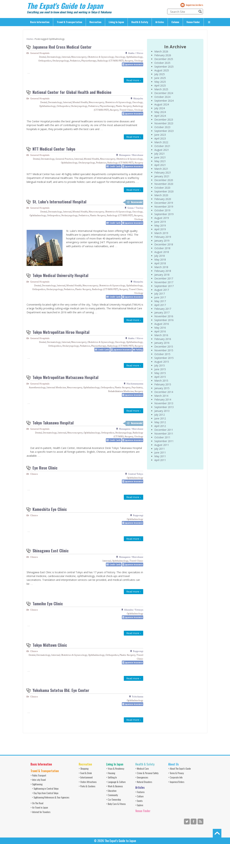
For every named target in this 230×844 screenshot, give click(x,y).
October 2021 (162, 146)
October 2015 (162, 354)
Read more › (133, 80)
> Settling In (111, 777)
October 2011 (162, 437)
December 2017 (163, 278)
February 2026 (162, 55)
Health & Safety (139, 22)
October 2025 (162, 62)
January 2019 (161, 240)
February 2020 (162, 199)
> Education (111, 790)
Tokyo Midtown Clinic (50, 645)
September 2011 (164, 441)
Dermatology (54, 56)
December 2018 (163, 244)
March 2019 (161, 233)
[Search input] (183, 11)
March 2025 (161, 89)
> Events (138, 801)
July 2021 (159, 153)
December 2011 (163, 429)
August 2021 (161, 150)
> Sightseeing (36, 784)
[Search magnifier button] (200, 11)
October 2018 (162, 248)
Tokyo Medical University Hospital (60, 275)
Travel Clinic (126, 109)
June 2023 (160, 134)
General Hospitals (39, 53)
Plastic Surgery (124, 106)
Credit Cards (115, 166)
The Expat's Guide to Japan (65, 5)
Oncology (120, 56)
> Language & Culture (116, 782)
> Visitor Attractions (87, 782)
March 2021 (161, 168)
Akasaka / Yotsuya (133, 609)
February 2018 (162, 271)
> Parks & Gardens (87, 786)
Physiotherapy (88, 60)
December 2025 (163, 59)
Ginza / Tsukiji (135, 207)
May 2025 (160, 81)
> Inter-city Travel (38, 779)
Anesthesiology (37, 387)
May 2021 (160, 161)
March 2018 (161, 267)
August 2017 (161, 289)
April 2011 (160, 460)
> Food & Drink (85, 773)
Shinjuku (138, 98)
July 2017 (159, 293)
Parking (139, 349)
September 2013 (164, 407)
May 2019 (160, 225)
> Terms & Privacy (176, 773)
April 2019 (160, 229)
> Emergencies (141, 777)
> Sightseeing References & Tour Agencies (50, 797)
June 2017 (160, 297)
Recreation (95, 22)
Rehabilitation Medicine (121, 391)
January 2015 (161, 388)
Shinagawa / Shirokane (131, 155)
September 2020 (164, 191)
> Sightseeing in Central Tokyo (45, 788)
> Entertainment (86, 777)
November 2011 (163, 433)
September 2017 (164, 286)
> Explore (139, 805)
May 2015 (160, 373)
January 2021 (161, 176)
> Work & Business (114, 786)
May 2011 (160, 456)
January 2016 (161, 342)
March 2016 (161, 335)
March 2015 (161, 380)
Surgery (129, 60)
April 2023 (160, 138)
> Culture (139, 796)
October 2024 (162, 97)
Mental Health (80, 102)
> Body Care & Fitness (116, 804)
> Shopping (83, 768)
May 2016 (160, 327)
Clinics (34, 474)
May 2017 (160, 301)
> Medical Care (142, 768)
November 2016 (163, 316)
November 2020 (163, 184)
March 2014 (161, 395)
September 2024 (164, 100)
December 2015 (163, 346)
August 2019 (161, 218)
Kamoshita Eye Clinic (50, 509)
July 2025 (159, 74)
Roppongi (138, 515)
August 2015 (161, 361)
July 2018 (159, 255)
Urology (138, 60)
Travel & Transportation (69, 22)
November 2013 (163, 403)
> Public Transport (38, 775)
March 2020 (161, 195)
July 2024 (159, 108)
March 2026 (161, 51)
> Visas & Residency (115, 768)
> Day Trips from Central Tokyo (45, 793)
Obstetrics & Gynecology (101, 56)
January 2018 (161, 274)
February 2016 (162, 339)
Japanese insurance (134, 64)
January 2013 (161, 411)
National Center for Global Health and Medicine (72, 92)
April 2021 (160, 165)
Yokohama (137, 696)
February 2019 (162, 237)
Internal (66, 56)
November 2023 (163, 123)
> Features (139, 792)
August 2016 (161, 324)
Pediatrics (75, 60)
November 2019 (163, 206)
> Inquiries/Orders (176, 782)
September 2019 (164, 214)
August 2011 (161, 445)
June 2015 (160, 369)
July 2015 (159, 365)
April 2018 (160, 263)
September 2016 (164, 320)
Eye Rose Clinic (45, 468)
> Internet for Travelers (40, 812)
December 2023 (163, 119)
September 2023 (164, 131)
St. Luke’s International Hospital (59, 201)
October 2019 (162, 210)
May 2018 (160, 259)
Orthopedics (44, 60)
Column (175, 22)
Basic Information (39, 22)
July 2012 (159, 414)
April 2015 (160, 376)
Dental (42, 56)
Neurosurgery (79, 56)
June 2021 (160, 157)
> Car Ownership (113, 799)
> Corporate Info (175, 777)
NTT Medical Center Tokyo (54, 149)
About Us (173, 764)
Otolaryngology (60, 60)
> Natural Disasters (143, 782)
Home (30, 39)
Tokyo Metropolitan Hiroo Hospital (61, 332)
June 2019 (160, 221)
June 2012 (160, 418)
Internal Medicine (56, 387)
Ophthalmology (134, 56)
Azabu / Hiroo (135, 53)
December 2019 (163, 202)
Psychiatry (137, 387)
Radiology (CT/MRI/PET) (110, 60)
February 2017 (162, 308)
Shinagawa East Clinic (51, 550)
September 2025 (164, 66)
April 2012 (160, 426)
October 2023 (162, 127)
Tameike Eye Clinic (48, 603)
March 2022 (161, 142)
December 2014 (163, 392)
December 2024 (163, 93)
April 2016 (160, 331)
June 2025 (160, 78)
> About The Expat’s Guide (179, 768)
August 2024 (161, 104)
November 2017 (163, 282)
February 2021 (162, 172)
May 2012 (160, 422)
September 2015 (164, 358)
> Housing (110, 773)
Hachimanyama (134, 383)
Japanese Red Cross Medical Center (62, 47)
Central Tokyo (135, 474)
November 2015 (163, 350)
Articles (159, 22)
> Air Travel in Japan (39, 807)
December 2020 (163, 180)
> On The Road (37, 803)
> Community (112, 795)
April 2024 (160, 115)
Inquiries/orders (194, 5)
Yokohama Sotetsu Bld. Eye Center (61, 690)
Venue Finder (193, 22)
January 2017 (161, 312)
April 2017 (160, 305)
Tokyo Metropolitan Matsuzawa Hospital (65, 377)
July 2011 (159, 448)
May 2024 (160, 112)
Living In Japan (116, 22)
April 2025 (160, 85)
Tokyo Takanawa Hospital (53, 423)
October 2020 (162, 187)
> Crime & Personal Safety (146, 773)
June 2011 (160, 452)
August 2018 (161, 252)
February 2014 (162, 399)
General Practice (64, 158)
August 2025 (161, 70)
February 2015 (162, 384)
